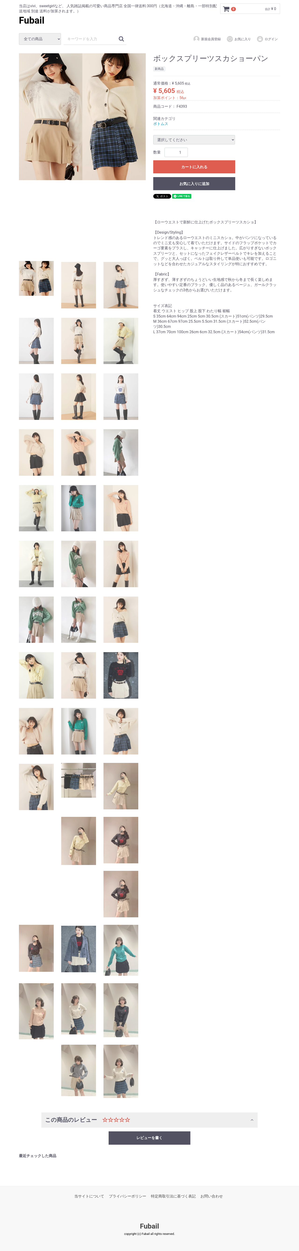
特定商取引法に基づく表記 (173, 1196)
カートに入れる (194, 167)
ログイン (267, 39)
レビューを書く (149, 1138)
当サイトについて (89, 1196)
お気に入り (238, 39)
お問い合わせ (211, 1196)
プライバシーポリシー (127, 1196)
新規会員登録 (207, 39)
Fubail (31, 20)
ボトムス (160, 124)
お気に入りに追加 (194, 184)
